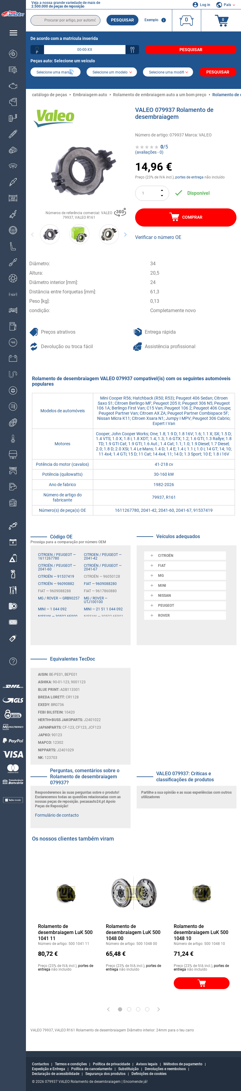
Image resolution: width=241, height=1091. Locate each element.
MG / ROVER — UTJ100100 (95, 600)
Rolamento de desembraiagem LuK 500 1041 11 (65, 932)
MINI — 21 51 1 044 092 (103, 609)
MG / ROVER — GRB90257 (59, 598)
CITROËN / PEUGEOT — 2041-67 (103, 567)
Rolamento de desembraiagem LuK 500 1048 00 (133, 932)
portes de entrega (189, 177)
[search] (65, 20)
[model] (112, 72)
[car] (168, 72)
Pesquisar (122, 20)
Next (125, 234)
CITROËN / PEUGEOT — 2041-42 (103, 556)
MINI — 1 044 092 (52, 609)
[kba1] (84, 49)
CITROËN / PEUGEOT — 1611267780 (57, 556)
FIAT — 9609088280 (100, 584)
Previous (32, 234)
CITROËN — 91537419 (56, 576)
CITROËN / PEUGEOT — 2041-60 (57, 567)
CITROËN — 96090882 (56, 584)
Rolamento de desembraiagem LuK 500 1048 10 (201, 932)
